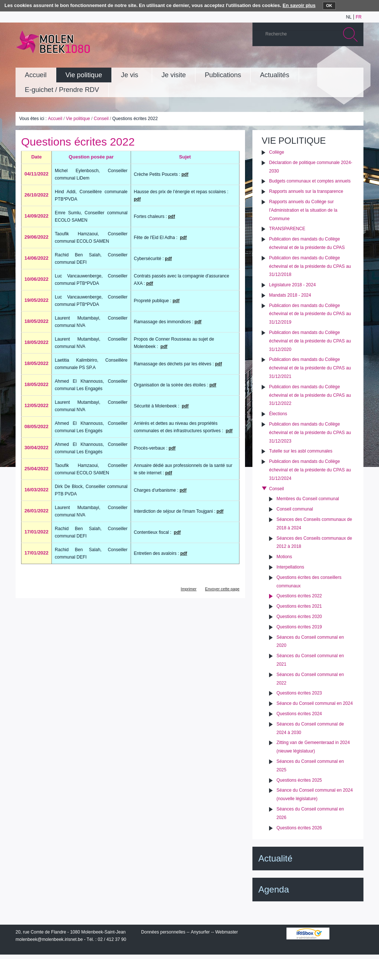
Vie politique (78, 118)
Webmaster (226, 932)
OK (329, 5)
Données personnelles (163, 932)
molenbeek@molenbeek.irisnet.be (49, 939)
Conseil (101, 118)
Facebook (345, 61)
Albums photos (322, 61)
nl (349, 17)
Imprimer (189, 589)
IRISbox (307, 933)
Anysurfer (200, 932)
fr (359, 17)
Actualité (275, 858)
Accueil (55, 118)
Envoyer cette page (222, 589)
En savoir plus (299, 5)
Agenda (273, 889)
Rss (356, 61)
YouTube (311, 61)
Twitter (333, 61)
